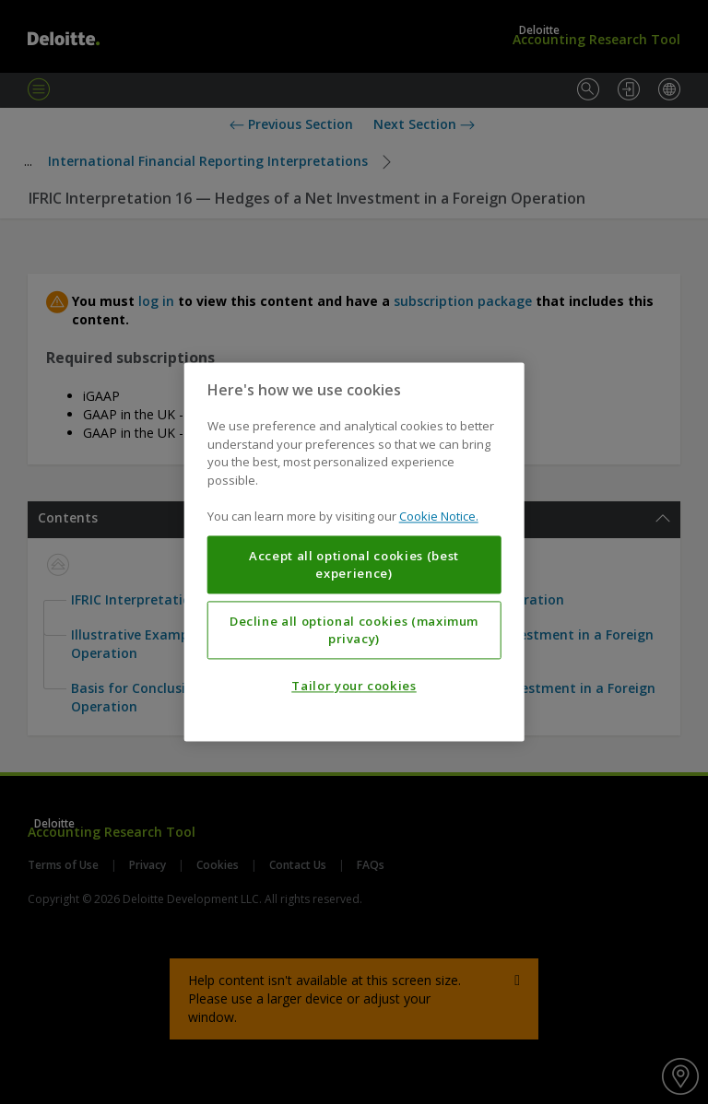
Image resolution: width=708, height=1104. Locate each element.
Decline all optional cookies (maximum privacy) (354, 630)
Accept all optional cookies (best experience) (354, 564)
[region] (354, 551)
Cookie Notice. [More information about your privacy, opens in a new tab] (438, 517)
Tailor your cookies (353, 686)
